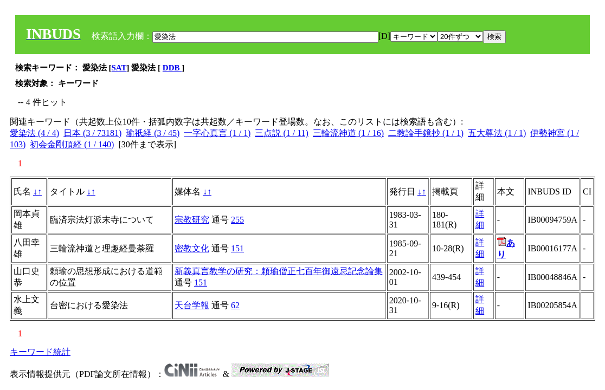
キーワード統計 (40, 351)
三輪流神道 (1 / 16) (348, 133)
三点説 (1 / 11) (281, 133)
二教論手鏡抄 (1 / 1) (426, 133)
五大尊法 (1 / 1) (497, 133)
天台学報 (192, 305)
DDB (172, 67)
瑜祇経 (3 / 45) (152, 133)
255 (237, 219)
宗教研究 (192, 219)
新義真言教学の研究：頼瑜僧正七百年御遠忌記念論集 (279, 271)
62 (235, 305)
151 (237, 248)
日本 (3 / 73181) (92, 133)
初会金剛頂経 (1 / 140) (72, 144)
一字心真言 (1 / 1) (217, 133)
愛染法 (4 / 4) (34, 133)
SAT (119, 67)
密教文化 (192, 248)
